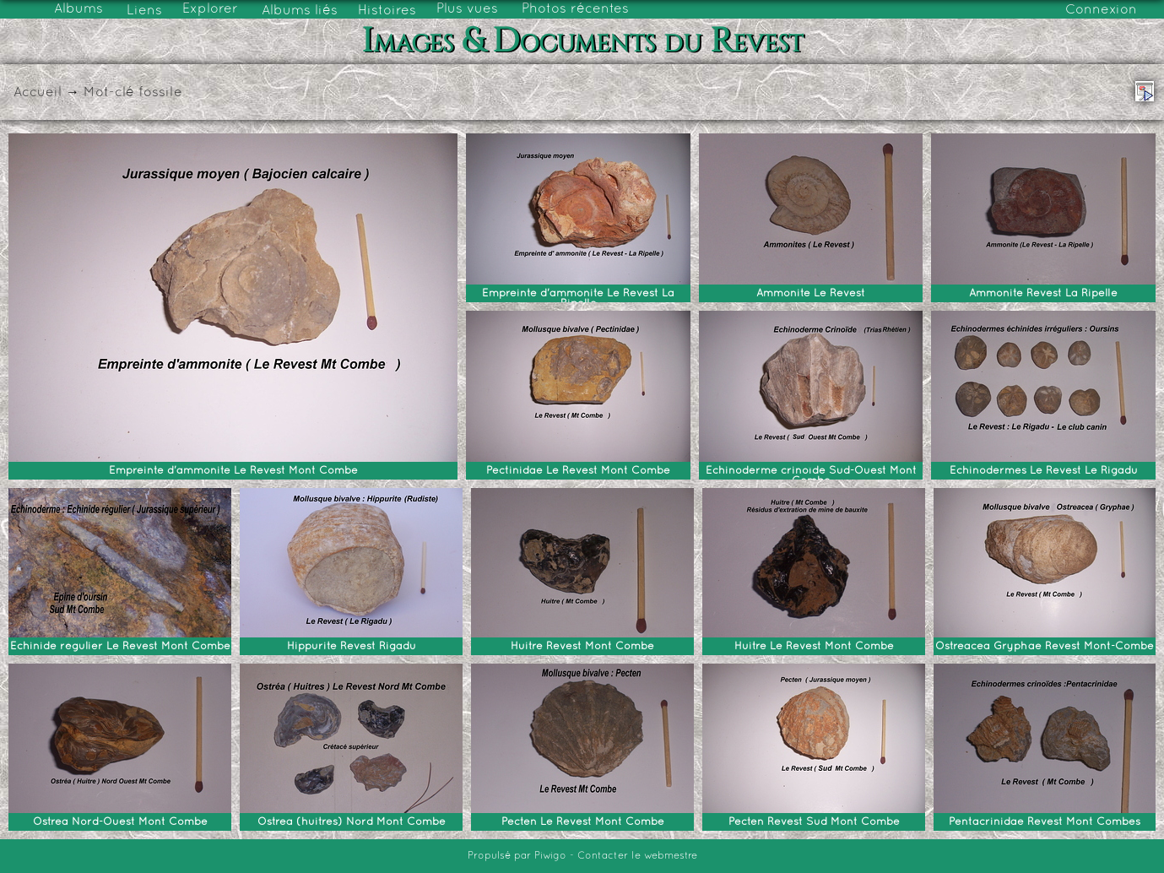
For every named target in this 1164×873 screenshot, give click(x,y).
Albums (78, 9)
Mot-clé (109, 93)
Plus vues (467, 9)
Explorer (210, 9)
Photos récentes (575, 9)
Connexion (1101, 10)
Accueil (38, 93)
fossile (160, 93)
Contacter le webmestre (637, 856)
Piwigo (550, 856)
